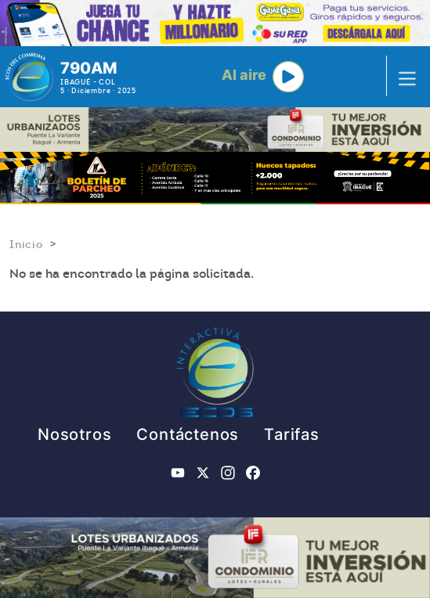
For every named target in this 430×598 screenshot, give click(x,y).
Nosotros (74, 434)
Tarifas (292, 434)
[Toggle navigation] (402, 77)
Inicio (26, 244)
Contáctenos (187, 434)
